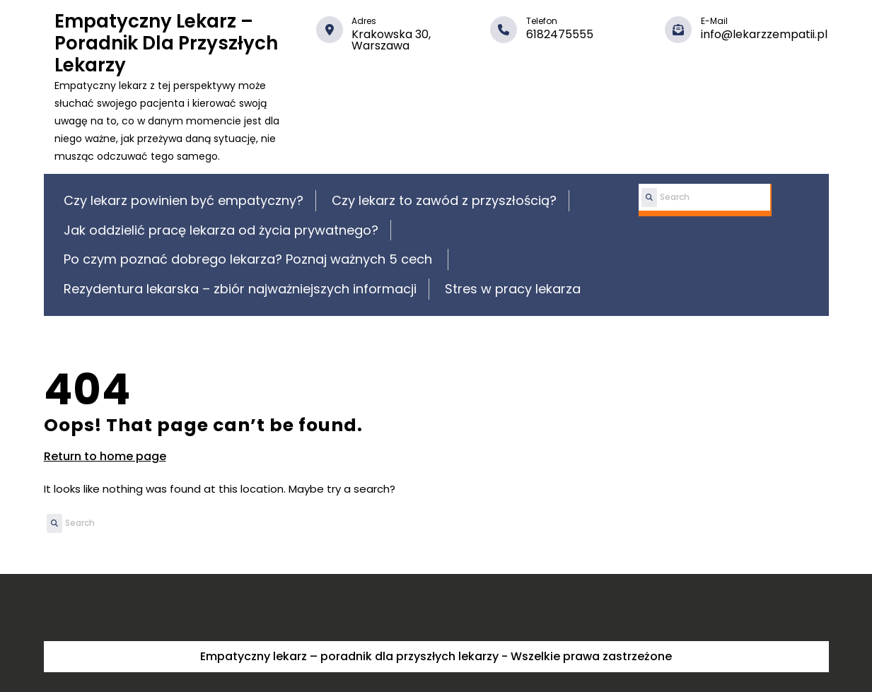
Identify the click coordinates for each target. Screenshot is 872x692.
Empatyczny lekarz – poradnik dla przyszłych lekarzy (166, 43)
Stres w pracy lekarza (513, 289)
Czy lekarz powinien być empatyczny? (183, 200)
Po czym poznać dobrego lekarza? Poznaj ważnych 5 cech (250, 259)
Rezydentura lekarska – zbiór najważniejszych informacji (240, 289)
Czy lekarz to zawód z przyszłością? (444, 200)
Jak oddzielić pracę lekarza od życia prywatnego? (221, 230)
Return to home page (105, 456)
